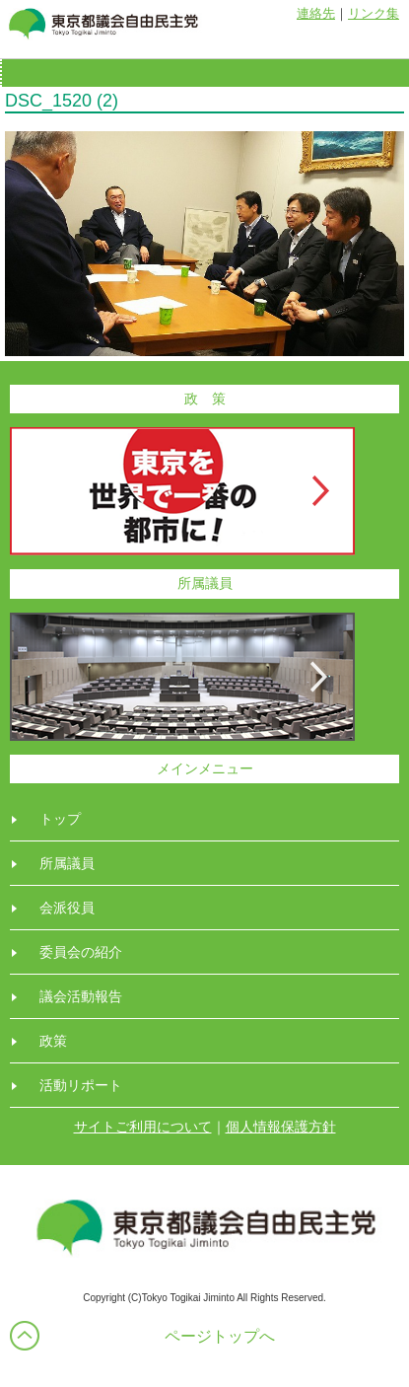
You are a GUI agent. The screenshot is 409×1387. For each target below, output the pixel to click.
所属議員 (67, 863)
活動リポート (80, 1085)
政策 (53, 1041)
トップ (60, 819)
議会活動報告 (80, 996)
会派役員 (67, 907)
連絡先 (316, 13)
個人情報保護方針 (281, 1126)
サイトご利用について (143, 1126)
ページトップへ (220, 1336)
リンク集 (373, 13)
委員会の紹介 (80, 952)
